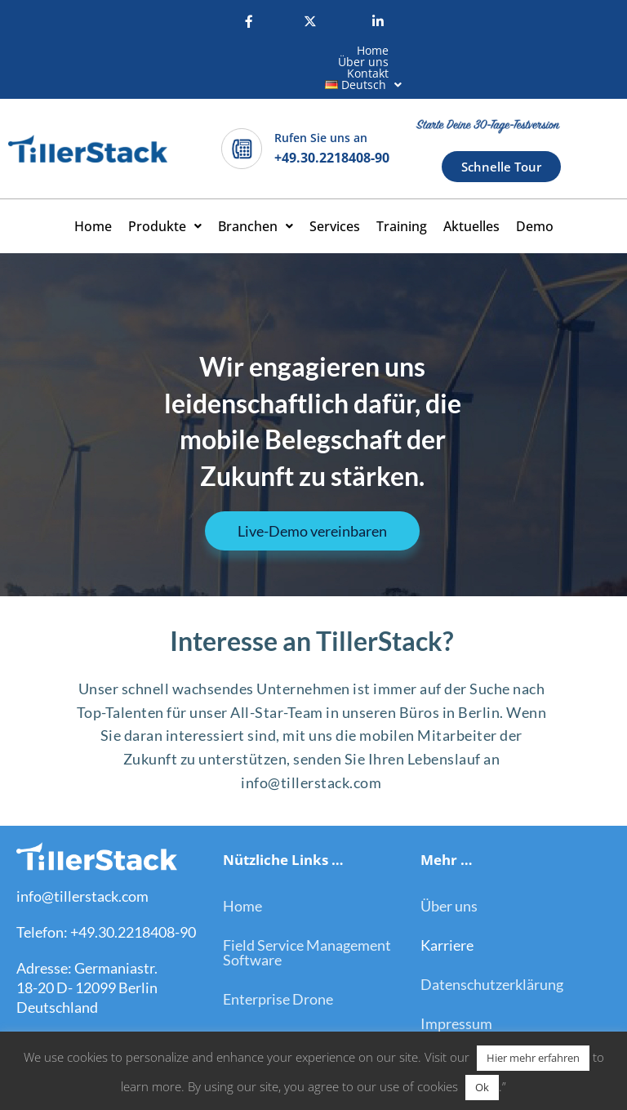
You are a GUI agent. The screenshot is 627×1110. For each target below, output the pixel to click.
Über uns (258, 50)
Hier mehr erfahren (533, 1057)
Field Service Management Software (307, 919)
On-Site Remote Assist (295, 1005)
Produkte (165, 193)
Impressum (456, 990)
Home (192, 50)
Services (334, 193)
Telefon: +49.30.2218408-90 (106, 898)
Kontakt (328, 50)
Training (401, 193)
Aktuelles (471, 193)
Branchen (255, 193)
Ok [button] (482, 1087)
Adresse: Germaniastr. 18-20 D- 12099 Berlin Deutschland (87, 954)
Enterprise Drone (278, 965)
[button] (412, 50)
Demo (535, 193)
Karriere (447, 912)
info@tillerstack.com (82, 863)
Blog (435, 1029)
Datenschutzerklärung (491, 951)
